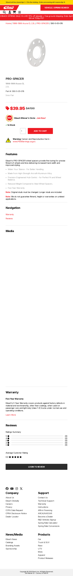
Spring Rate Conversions (48, 526)
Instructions (43, 507)
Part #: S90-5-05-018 (15, 91)
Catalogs (9, 542)
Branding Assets (13, 546)
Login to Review (36, 467)
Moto (40, 552)
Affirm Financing (45, 510)
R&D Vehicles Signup (47, 520)
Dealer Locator (12, 517)
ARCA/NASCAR (45, 513)
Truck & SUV (43, 542)
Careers (9, 504)
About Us (10, 498)
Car (39, 539)
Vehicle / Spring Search (57, 7)
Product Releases (45, 558)
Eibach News (11, 539)
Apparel (41, 555)
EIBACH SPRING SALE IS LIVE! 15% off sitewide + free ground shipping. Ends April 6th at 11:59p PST (36, 17)
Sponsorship (11, 549)
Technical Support (46, 501)
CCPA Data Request (14, 510)
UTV (40, 549)
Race (40, 546)
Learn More (11, 415)
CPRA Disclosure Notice (16, 513)
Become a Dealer (45, 517)
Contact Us (43, 498)
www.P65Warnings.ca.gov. (24, 141)
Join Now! (41, 118)
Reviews (9, 218)
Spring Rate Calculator (47, 523)
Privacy (9, 507)
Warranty (10, 214)
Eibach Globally (12, 501)
